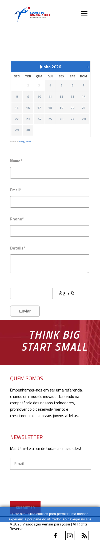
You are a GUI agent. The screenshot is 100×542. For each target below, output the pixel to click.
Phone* (17, 219)
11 (50, 96)
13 (72, 96)
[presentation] (50, 490)
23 (28, 119)
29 (17, 130)
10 (39, 96)
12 (61, 96)
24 (39, 119)
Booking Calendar (25, 141)
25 (50, 119)
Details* (17, 248)
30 (28, 130)
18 (50, 108)
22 (17, 119)
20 (72, 108)
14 (83, 96)
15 (17, 108)
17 (39, 108)
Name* (16, 161)
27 (72, 119)
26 (61, 119)
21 (83, 108)
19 (61, 108)
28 (83, 119)
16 (28, 108)
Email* (15, 190)
